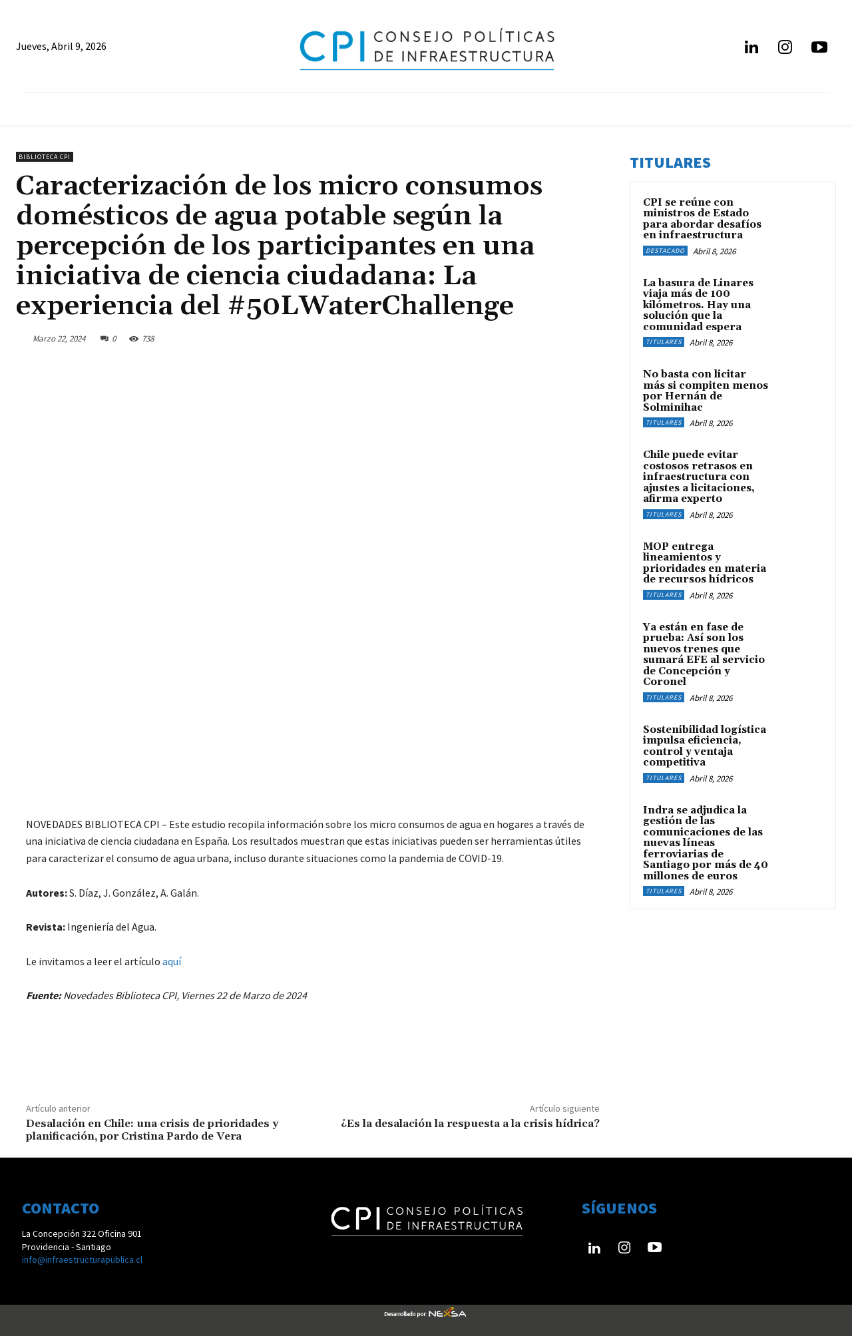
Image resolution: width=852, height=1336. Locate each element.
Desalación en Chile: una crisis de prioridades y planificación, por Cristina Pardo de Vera (152, 1130)
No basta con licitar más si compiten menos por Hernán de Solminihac (705, 391)
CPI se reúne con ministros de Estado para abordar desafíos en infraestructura (702, 219)
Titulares (664, 341)
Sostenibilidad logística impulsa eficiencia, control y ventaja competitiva (704, 747)
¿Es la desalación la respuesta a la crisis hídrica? (470, 1123)
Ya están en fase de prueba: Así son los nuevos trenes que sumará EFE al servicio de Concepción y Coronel (704, 655)
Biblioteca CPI (44, 157)
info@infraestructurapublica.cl (82, 1259)
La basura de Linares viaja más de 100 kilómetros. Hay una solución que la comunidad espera (698, 305)
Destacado (665, 250)
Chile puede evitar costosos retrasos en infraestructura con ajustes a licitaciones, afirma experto (699, 477)
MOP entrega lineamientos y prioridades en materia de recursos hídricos (704, 563)
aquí (171, 961)
